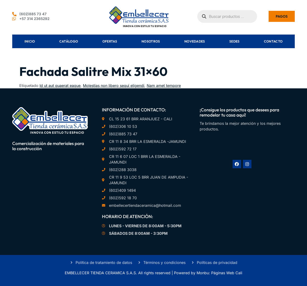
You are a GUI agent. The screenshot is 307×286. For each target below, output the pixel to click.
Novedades (194, 41)
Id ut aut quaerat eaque (60, 85)
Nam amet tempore (164, 85)
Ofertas (109, 41)
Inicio (29, 41)
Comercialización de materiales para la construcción (48, 146)
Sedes (234, 41)
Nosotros (150, 41)
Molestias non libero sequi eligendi (113, 85)
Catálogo (68, 41)
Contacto (273, 41)
